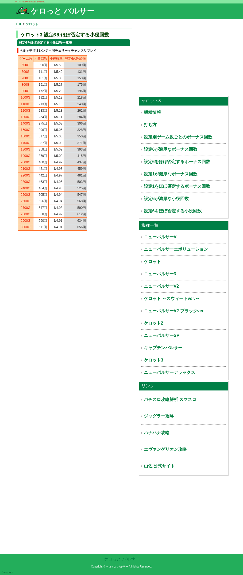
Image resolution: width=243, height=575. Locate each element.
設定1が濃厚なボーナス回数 (171, 174)
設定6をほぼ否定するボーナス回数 (177, 161)
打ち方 (150, 124)
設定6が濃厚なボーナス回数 (171, 149)
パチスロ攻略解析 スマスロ (170, 399)
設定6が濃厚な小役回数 (166, 198)
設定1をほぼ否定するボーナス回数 (177, 186)
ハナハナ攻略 (156, 432)
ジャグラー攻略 (159, 416)
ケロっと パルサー (121, 559)
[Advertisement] (184, 57)
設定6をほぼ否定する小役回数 (173, 211)
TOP (19, 24)
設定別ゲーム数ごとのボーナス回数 (178, 137)
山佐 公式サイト (159, 466)
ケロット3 (33, 24)
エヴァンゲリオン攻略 (165, 449)
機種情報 (152, 112)
